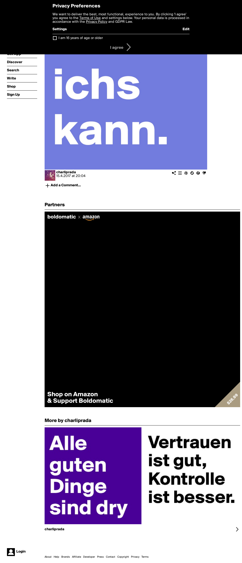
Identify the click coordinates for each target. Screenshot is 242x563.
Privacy (135, 557)
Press (100, 557)
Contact (110, 557)
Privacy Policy (96, 22)
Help (56, 557)
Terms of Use (90, 18)
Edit (186, 29)
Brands (65, 557)
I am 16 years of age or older (81, 38)
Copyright (123, 557)
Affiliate (76, 557)
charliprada (66, 172)
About (48, 557)
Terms (145, 557)
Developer (89, 557)
